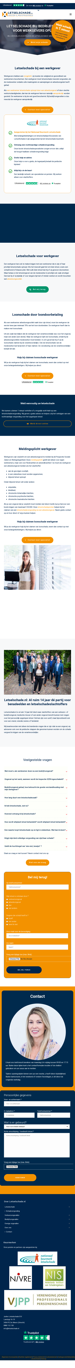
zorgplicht (28, 76)
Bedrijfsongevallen (11, 1219)
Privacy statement (39, 1357)
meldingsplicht (36, 460)
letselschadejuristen (46, 507)
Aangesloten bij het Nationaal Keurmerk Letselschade (37, 132)
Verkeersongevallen (12, 1215)
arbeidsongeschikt (14, 279)
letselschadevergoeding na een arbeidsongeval (35, 510)
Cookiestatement (51, 1357)
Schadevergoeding (12, 1211)
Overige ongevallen (12, 1223)
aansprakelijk (58, 93)
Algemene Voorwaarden (10, 1357)
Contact (8, 1232)
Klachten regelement (25, 1357)
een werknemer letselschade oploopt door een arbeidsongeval (32, 90)
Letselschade (10, 1207)
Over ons (8, 1227)
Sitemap (43, 1359)
